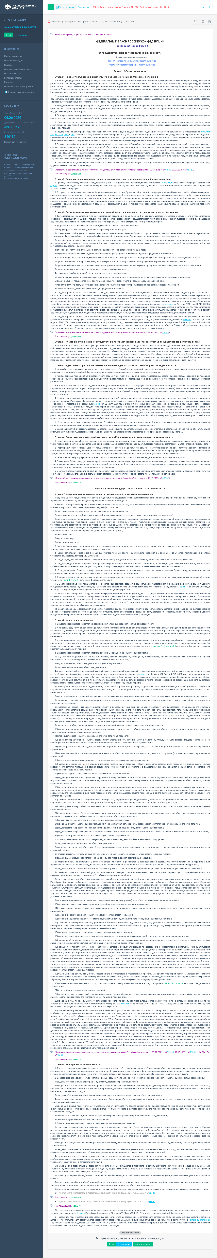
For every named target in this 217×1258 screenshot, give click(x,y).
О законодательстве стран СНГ (19, 86)
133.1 (66, 134)
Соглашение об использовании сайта (19, 165)
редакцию (76, 173)
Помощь (8, 65)
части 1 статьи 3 (71, 580)
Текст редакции (65, 7)
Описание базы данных (15, 60)
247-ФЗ (60, 1055)
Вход (8, 35)
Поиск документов (13, 56)
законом (169, 304)
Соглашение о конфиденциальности (19, 168)
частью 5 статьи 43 (173, 983)
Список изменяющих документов (130, 57)
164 (72, 134)
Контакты (9, 82)
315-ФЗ (168, 170)
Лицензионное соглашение (15, 171)
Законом (81, 1213)
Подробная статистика (15, 142)
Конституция (167, 183)
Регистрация (21, 35)
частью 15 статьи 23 (199, 1220)
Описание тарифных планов (17, 69)
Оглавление (83, 7)
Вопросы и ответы (13, 78)
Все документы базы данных (16, 179)
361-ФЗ (190, 170)
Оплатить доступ (12, 73)
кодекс (53, 185)
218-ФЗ (152, 1201)
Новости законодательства (19, 92)
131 (56, 134)
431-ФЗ (165, 478)
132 (61, 134)
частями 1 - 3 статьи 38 (164, 646)
